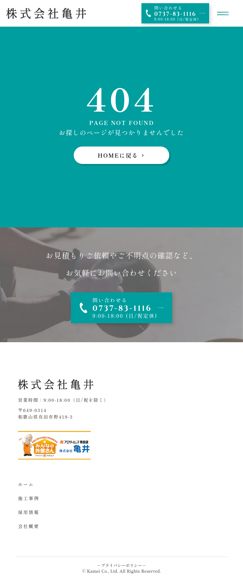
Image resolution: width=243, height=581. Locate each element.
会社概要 (28, 526)
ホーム (26, 484)
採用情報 (28, 512)
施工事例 (28, 498)
